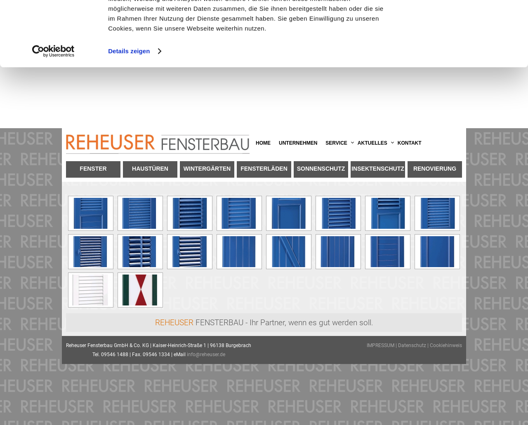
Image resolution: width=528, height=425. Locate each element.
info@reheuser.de (206, 354)
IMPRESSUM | (382, 345)
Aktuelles (372, 143)
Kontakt (410, 143)
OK (459, 20)
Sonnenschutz (321, 168)
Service (336, 143)
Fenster (93, 168)
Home (263, 143)
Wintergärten (207, 168)
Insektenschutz (377, 168)
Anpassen (459, 44)
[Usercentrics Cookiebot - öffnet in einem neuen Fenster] (53, 112)
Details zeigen (129, 111)
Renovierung (434, 168)
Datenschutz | (414, 345)
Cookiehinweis (446, 345)
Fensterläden (264, 168)
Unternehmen (298, 143)
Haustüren (150, 168)
